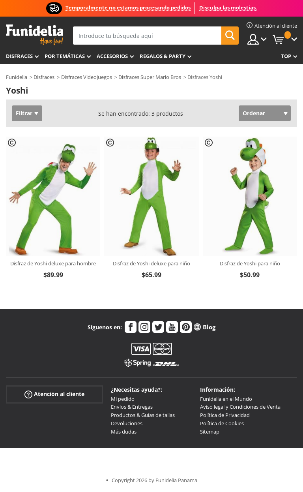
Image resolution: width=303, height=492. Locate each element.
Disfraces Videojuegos (86, 77)
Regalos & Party (162, 56)
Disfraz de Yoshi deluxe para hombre (53, 263)
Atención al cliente (54, 394)
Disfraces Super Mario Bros (149, 77)
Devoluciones (126, 423)
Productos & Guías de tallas (143, 415)
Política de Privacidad (225, 415)
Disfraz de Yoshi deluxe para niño (151, 263)
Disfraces (19, 56)
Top (286, 56)
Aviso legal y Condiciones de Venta (240, 406)
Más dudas (124, 431)
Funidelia (16, 77)
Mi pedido (123, 398)
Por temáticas (65, 56)
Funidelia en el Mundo (226, 398)
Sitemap (209, 431)
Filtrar (24, 113)
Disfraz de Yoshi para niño (250, 263)
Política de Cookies (222, 423)
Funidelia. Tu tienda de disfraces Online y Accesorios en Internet (34, 34)
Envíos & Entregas (132, 406)
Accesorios (112, 56)
